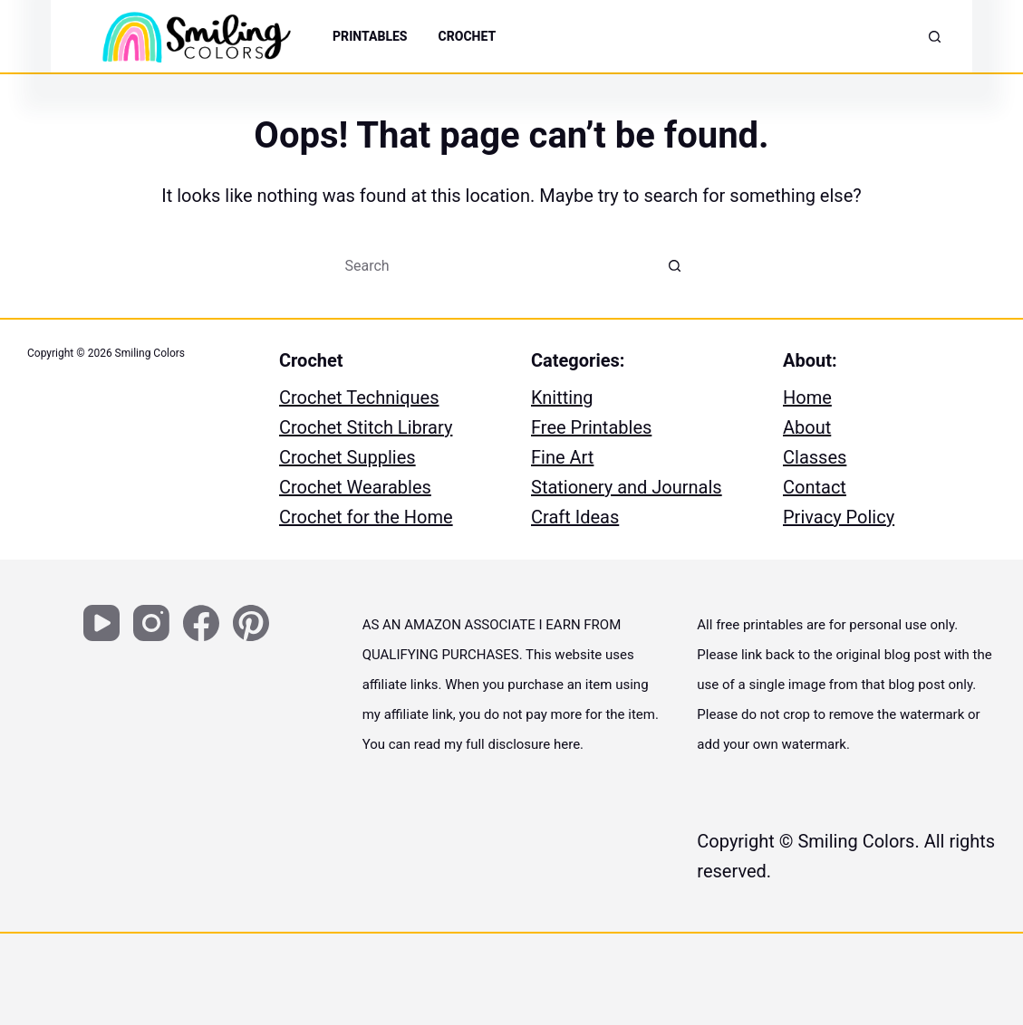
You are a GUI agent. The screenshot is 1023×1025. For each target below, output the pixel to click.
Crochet (468, 36)
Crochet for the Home (366, 517)
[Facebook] (201, 623)
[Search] (935, 37)
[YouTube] (101, 623)
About (807, 427)
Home (807, 397)
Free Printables (591, 427)
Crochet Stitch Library (365, 427)
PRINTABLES (370, 36)
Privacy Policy (838, 517)
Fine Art (562, 457)
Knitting (562, 397)
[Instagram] (151, 623)
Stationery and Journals (626, 487)
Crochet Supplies (347, 457)
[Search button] (675, 265)
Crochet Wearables (355, 487)
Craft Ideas (575, 517)
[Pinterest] (251, 623)
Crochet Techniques (359, 397)
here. (569, 744)
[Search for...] (494, 265)
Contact (814, 487)
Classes (814, 457)
